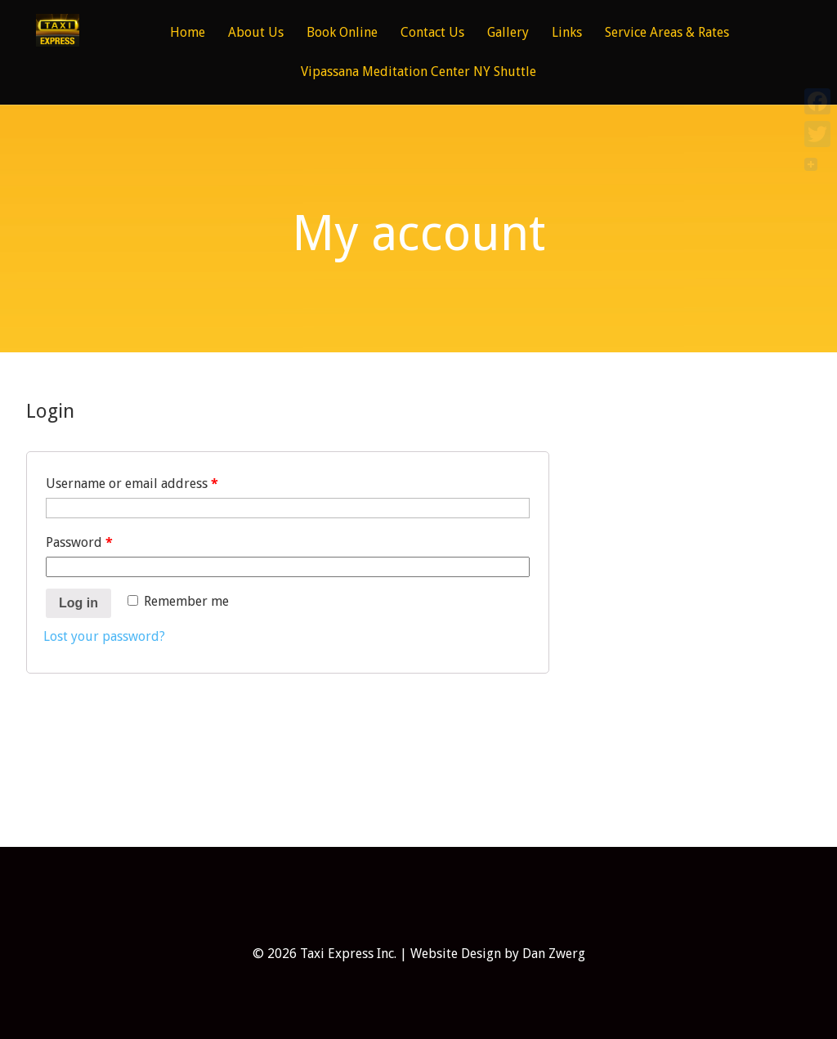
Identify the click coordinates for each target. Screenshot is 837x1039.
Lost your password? (104, 636)
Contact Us (432, 33)
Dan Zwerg (553, 953)
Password (79, 542)
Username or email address (132, 483)
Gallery (508, 33)
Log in (78, 603)
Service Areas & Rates (667, 33)
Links (567, 33)
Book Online (342, 33)
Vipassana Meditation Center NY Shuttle (418, 72)
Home (187, 33)
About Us (256, 33)
